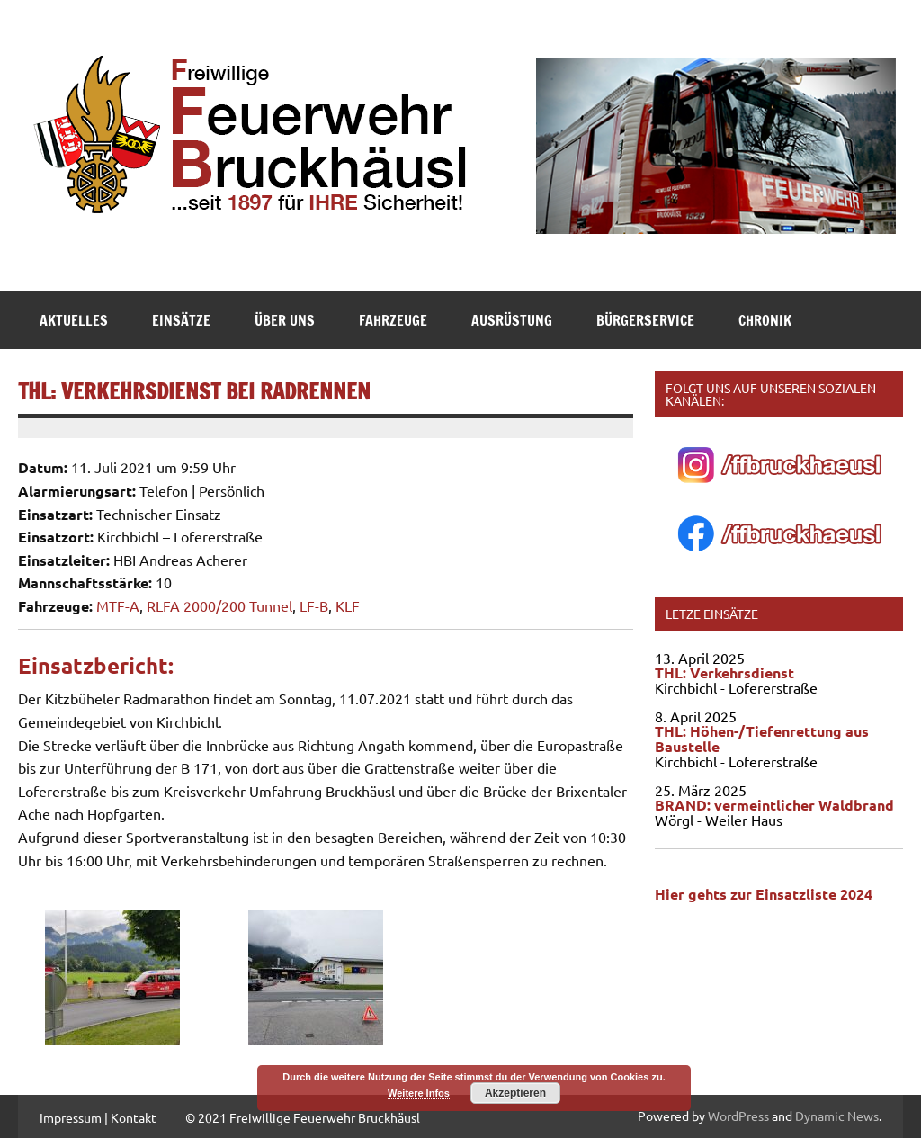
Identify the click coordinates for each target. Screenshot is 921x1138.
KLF (347, 605)
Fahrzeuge (393, 320)
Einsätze (181, 320)
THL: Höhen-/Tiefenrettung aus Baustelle (762, 738)
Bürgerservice (645, 320)
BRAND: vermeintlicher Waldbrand (774, 804)
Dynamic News (837, 1115)
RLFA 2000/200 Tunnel (219, 605)
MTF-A (117, 605)
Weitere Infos (419, 1093)
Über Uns (285, 320)
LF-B (314, 605)
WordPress (738, 1115)
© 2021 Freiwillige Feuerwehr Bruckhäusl (302, 1117)
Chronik (764, 320)
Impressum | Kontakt (98, 1117)
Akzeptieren (515, 1093)
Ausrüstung (511, 320)
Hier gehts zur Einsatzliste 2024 (763, 893)
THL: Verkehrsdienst (724, 672)
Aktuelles (74, 320)
